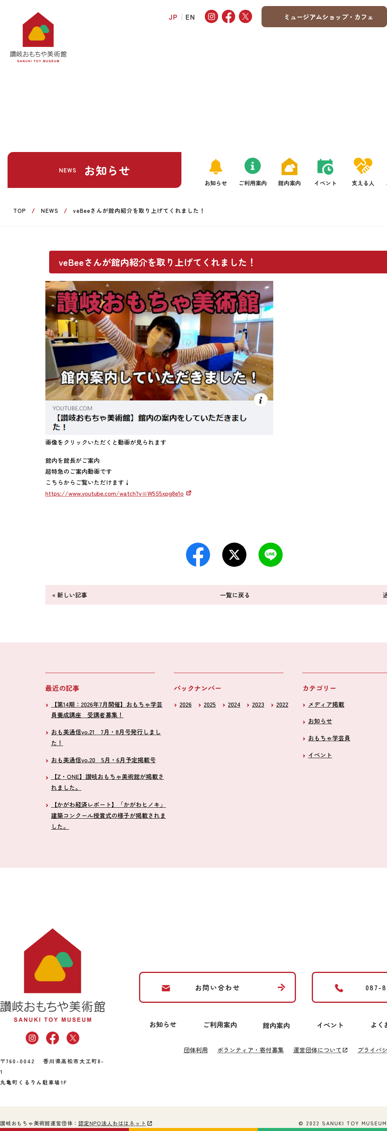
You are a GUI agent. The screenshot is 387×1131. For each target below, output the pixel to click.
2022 (282, 704)
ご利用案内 (252, 183)
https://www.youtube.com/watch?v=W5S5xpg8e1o (114, 493)
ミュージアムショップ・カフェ (328, 17)
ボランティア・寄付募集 (250, 1049)
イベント (325, 183)
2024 (234, 704)
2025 (210, 704)
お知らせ (215, 183)
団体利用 (196, 1049)
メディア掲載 (326, 704)
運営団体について (317, 1049)
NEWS (49, 210)
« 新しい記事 (69, 594)
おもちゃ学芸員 (329, 737)
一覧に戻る (235, 594)
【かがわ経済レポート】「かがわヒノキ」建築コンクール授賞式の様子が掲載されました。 (108, 815)
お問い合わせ (217, 987)
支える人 (363, 183)
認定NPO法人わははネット (112, 1123)
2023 (258, 704)
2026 (186, 704)
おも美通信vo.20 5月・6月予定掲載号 (103, 759)
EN (190, 17)
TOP (19, 210)
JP (173, 17)
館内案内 (289, 183)
